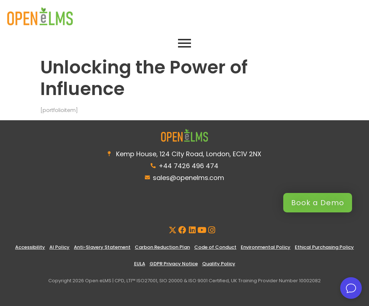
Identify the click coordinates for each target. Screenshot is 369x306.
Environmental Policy (265, 247)
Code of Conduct (215, 247)
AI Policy (59, 247)
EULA (139, 263)
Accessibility (30, 247)
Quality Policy (218, 263)
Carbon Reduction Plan (162, 247)
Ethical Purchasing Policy (324, 247)
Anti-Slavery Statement (102, 247)
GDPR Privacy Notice (174, 263)
